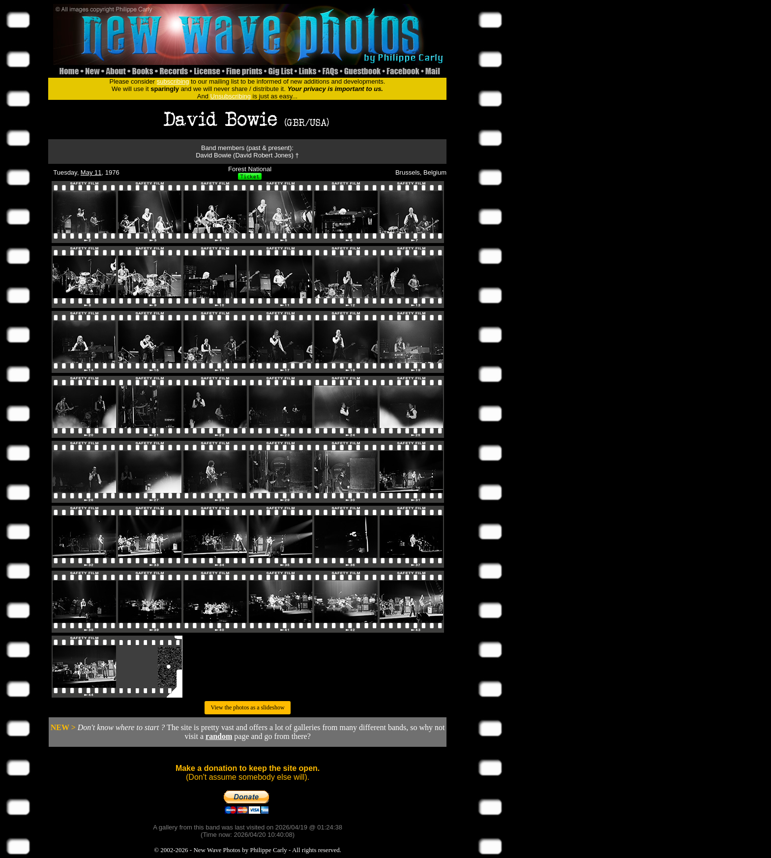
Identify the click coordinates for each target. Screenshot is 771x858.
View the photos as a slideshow (247, 707)
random (219, 736)
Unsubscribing (230, 96)
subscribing (173, 81)
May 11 (91, 172)
